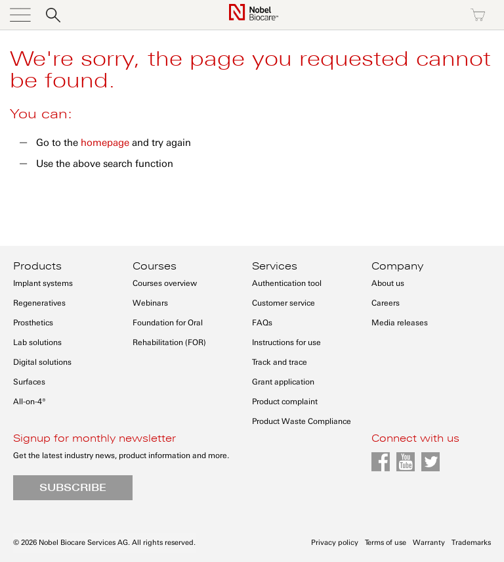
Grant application (283, 381)
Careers (385, 303)
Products (37, 266)
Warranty (429, 542)
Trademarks (471, 542)
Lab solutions (37, 342)
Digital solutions (42, 362)
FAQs (262, 322)
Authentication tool (287, 283)
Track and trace (279, 362)
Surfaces (29, 381)
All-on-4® (29, 401)
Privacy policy (334, 542)
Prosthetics (33, 322)
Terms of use (385, 542)
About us (387, 283)
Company (397, 266)
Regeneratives (39, 303)
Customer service (283, 303)
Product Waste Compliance (301, 421)
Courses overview (165, 283)
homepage (105, 143)
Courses (155, 266)
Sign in (365, 15)
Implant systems (43, 283)
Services (274, 266)
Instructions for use (286, 342)
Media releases (399, 322)
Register (421, 15)
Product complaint (285, 401)
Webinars (150, 303)
